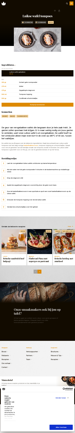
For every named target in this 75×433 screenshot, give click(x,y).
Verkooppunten (32, 351)
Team (28, 359)
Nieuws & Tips (56, 355)
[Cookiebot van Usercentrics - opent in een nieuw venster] (64, 389)
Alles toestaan (61, 427)
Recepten (5, 359)
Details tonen (61, 398)
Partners (29, 355)
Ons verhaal (6, 363)
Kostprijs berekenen (37, 105)
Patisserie (5, 355)
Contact (4, 367)
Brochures (54, 351)
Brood (4, 351)
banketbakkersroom (31, 145)
